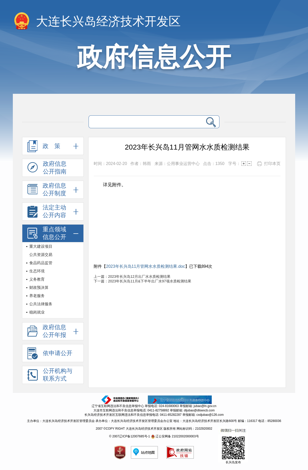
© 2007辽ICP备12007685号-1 (129, 436)
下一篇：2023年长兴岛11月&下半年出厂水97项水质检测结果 (142, 281)
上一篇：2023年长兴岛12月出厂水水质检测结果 (132, 276)
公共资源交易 (40, 254)
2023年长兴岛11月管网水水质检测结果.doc (145, 266)
